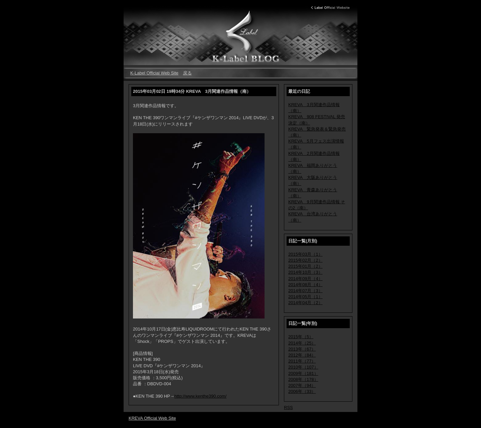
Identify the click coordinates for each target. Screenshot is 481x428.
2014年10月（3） (305, 272)
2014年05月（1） (305, 296)
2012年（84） (302, 355)
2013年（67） (302, 349)
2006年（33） (302, 391)
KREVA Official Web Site (152, 418)
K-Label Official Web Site (154, 72)
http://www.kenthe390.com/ (200, 396)
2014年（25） (302, 343)
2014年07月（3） (305, 290)
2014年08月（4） (305, 284)
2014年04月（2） (305, 302)
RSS (288, 407)
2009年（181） (303, 373)
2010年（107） (303, 367)
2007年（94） (302, 385)
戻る (187, 72)
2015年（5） (300, 336)
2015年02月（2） (305, 260)
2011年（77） (302, 361)
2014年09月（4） (305, 278)
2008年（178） (303, 379)
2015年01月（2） (305, 266)
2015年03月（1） (305, 254)
